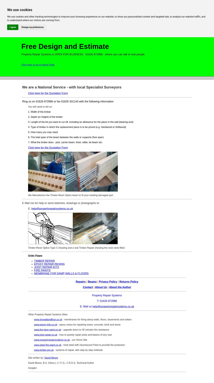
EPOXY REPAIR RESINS (49, 264)
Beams (92, 281)
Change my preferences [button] (32, 27)
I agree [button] (13, 27)
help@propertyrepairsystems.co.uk (52, 208)
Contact (88, 287)
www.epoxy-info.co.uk (45, 324)
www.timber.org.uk (44, 350)
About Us (101, 287)
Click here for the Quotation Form (48, 93)
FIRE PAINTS (42, 270)
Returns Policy (128, 281)
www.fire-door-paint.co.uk (47, 329)
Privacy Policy (108, 281)
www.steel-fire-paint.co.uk (47, 345)
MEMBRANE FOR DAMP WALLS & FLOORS (61, 273)
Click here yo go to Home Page (37, 65)
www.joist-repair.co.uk (45, 335)
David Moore (51, 358)
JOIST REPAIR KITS (46, 267)
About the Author (120, 287)
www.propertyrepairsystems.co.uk (52, 340)
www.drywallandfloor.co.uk (48, 319)
